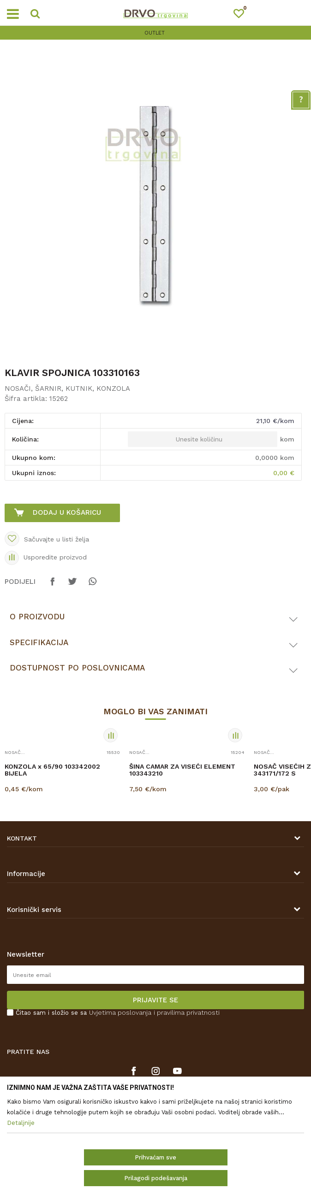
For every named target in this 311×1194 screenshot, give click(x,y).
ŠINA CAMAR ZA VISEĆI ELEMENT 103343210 (182, 770)
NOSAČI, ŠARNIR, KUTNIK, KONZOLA (67, 388)
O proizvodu (37, 616)
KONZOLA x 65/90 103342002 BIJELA (52, 770)
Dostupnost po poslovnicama (77, 667)
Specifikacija (39, 642)
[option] (155, 33)
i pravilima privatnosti (187, 1012)
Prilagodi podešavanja (155, 1178)
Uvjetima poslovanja (120, 1012)
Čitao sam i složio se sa (118, 1012)
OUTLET (154, 33)
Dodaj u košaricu (67, 512)
